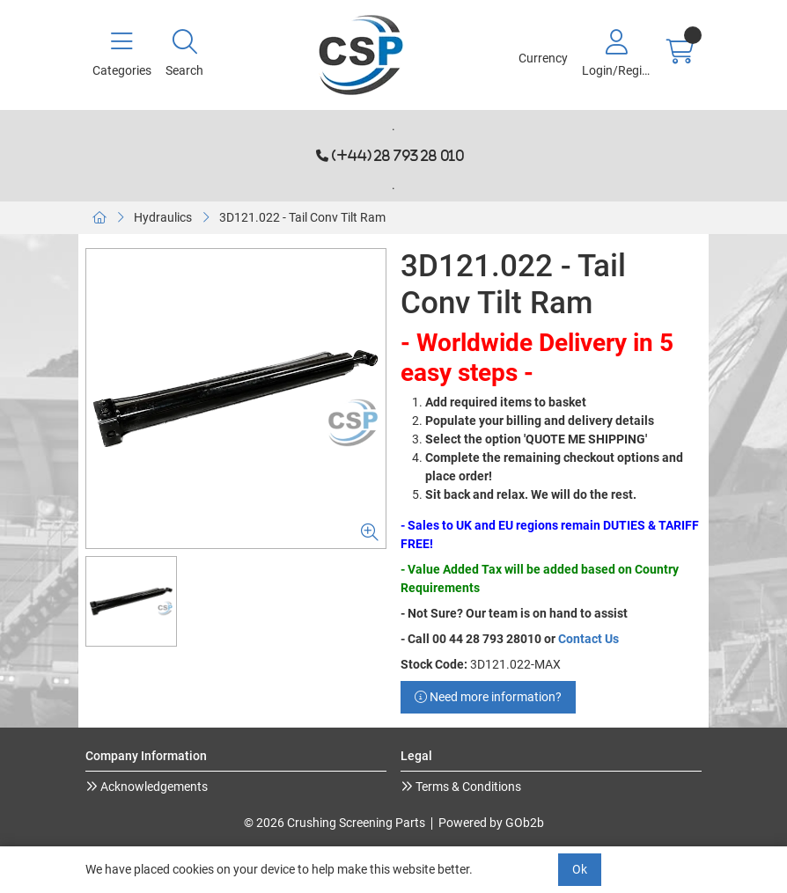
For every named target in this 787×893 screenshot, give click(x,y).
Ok (579, 869)
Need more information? (488, 697)
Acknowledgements (153, 787)
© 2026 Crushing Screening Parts (334, 823)
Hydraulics (163, 217)
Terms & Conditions (467, 787)
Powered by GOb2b (491, 823)
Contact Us (588, 639)
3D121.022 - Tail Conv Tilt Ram (302, 217)
